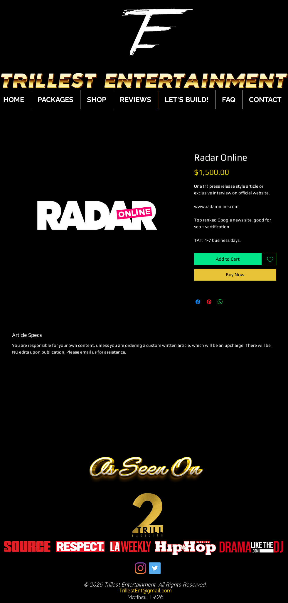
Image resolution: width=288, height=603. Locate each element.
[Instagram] (140, 568)
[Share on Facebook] (197, 301)
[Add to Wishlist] (270, 259)
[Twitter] (155, 568)
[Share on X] (231, 301)
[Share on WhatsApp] (220, 301)
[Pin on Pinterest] (209, 301)
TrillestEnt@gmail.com (145, 591)
